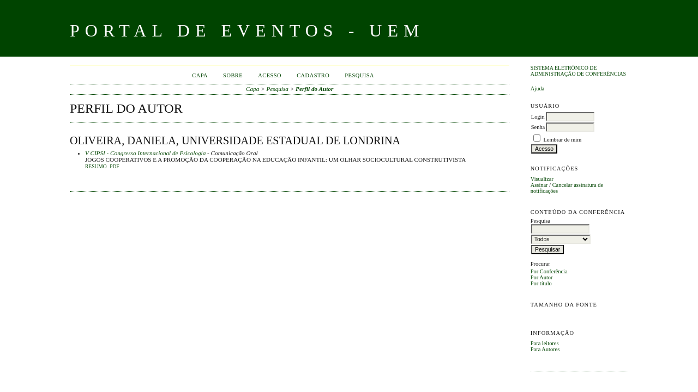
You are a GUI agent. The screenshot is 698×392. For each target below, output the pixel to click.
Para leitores (545, 343)
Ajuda (537, 88)
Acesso (269, 75)
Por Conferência (549, 271)
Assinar (539, 185)
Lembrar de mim (562, 140)
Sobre (233, 75)
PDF (114, 166)
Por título (541, 283)
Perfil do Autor (314, 88)
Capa (200, 75)
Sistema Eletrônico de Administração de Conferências (578, 71)
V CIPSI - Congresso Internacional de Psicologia (145, 153)
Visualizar (542, 179)
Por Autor (542, 277)
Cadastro (313, 75)
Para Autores (545, 349)
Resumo (96, 166)
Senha (538, 127)
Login (538, 117)
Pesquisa (359, 75)
